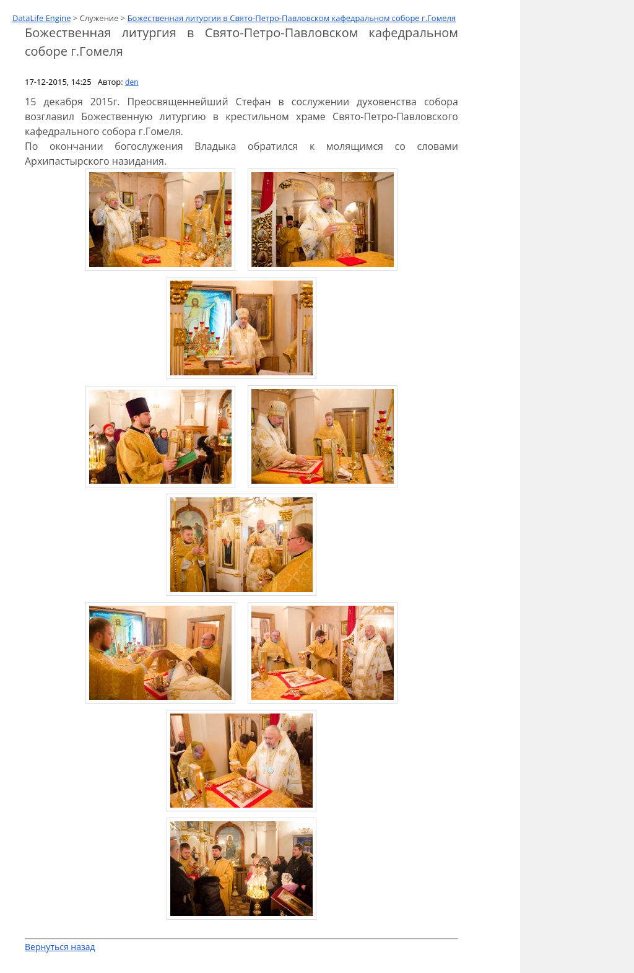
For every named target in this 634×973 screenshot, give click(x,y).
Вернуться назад (60, 947)
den (131, 82)
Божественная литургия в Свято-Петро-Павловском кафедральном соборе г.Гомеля (292, 18)
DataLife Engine (41, 18)
